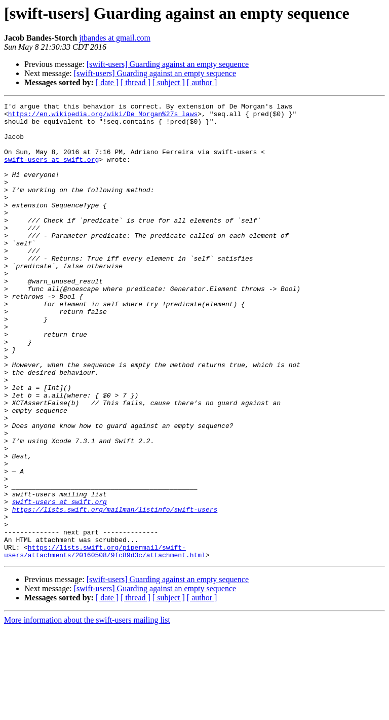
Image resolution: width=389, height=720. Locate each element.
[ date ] (107, 82)
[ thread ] (135, 82)
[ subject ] (168, 82)
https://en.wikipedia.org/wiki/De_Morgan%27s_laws (103, 116)
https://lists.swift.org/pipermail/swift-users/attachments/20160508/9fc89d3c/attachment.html (105, 641)
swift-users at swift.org (51, 171)
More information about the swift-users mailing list (87, 711)
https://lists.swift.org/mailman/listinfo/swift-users (115, 591)
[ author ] (202, 82)
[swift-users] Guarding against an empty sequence (168, 64)
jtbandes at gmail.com (114, 37)
